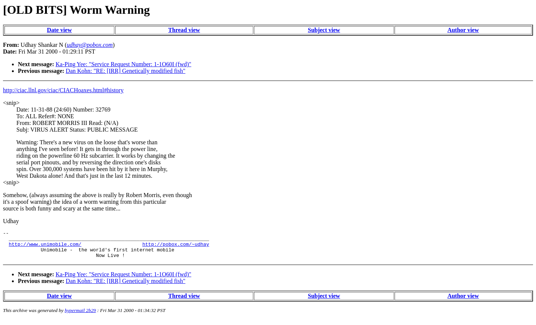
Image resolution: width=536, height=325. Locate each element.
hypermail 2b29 (80, 316)
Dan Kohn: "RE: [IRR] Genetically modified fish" (125, 71)
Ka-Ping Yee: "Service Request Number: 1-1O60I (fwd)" (123, 64)
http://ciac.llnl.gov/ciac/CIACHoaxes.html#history (63, 90)
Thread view (184, 30)
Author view (463, 30)
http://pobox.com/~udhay (175, 247)
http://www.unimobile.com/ (45, 247)
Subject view (324, 30)
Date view (59, 30)
